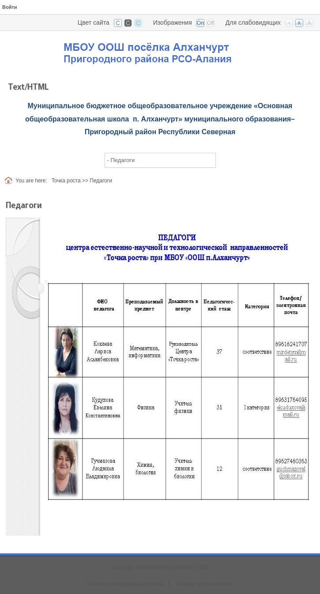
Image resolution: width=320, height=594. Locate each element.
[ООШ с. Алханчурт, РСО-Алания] (160, 50)
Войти (9, 7)
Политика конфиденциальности (125, 584)
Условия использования (204, 584)
